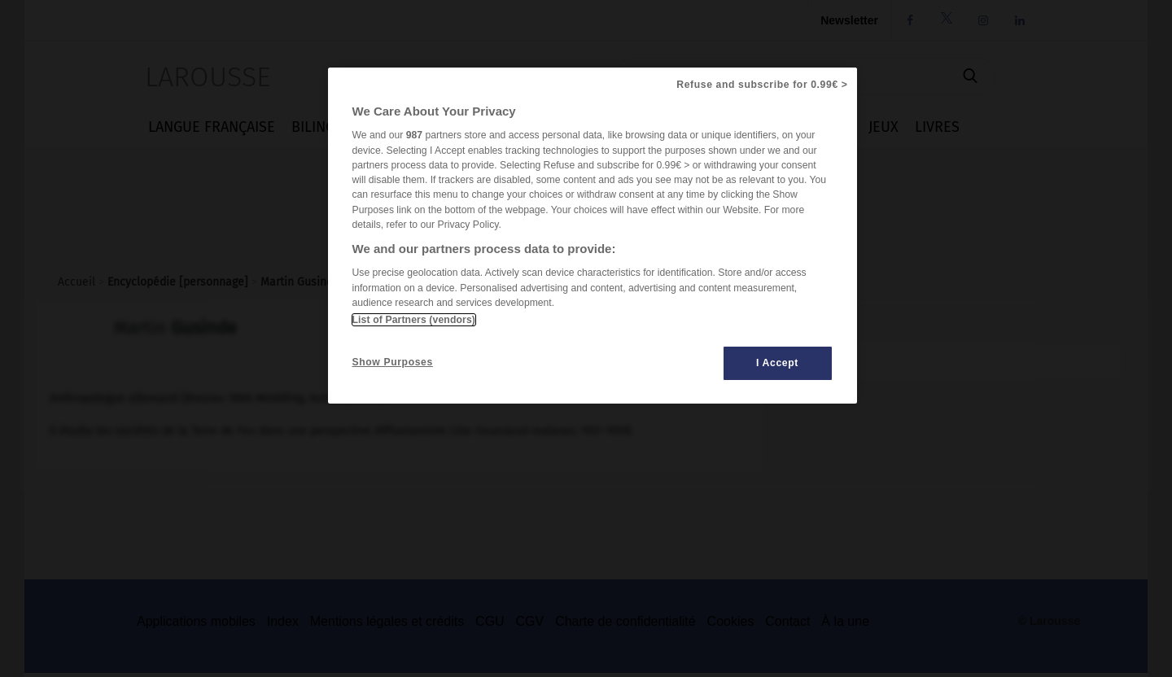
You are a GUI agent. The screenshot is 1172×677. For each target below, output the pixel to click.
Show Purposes (392, 362)
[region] (592, 236)
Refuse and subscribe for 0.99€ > (761, 84)
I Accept (777, 363)
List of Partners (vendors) (413, 319)
